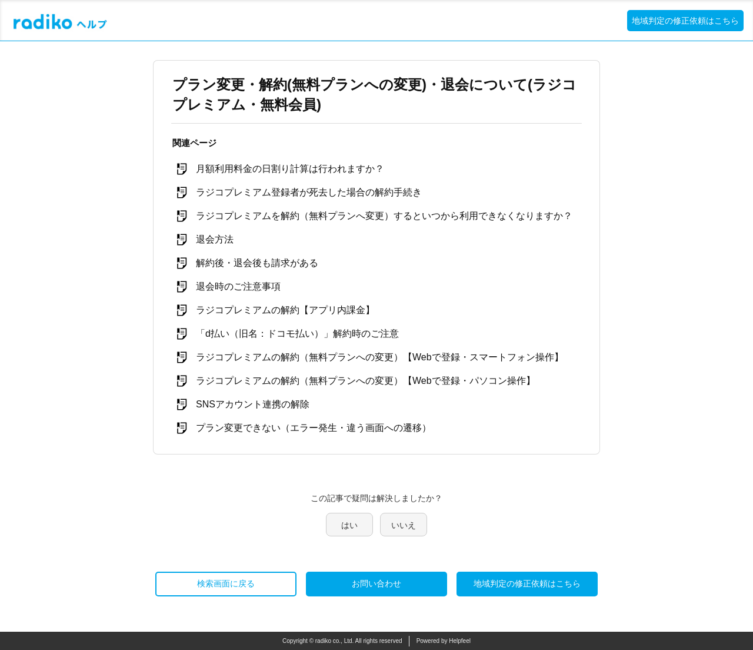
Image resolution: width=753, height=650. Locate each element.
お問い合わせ (376, 583)
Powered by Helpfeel (444, 641)
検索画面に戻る (226, 583)
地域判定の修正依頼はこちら (685, 20)
